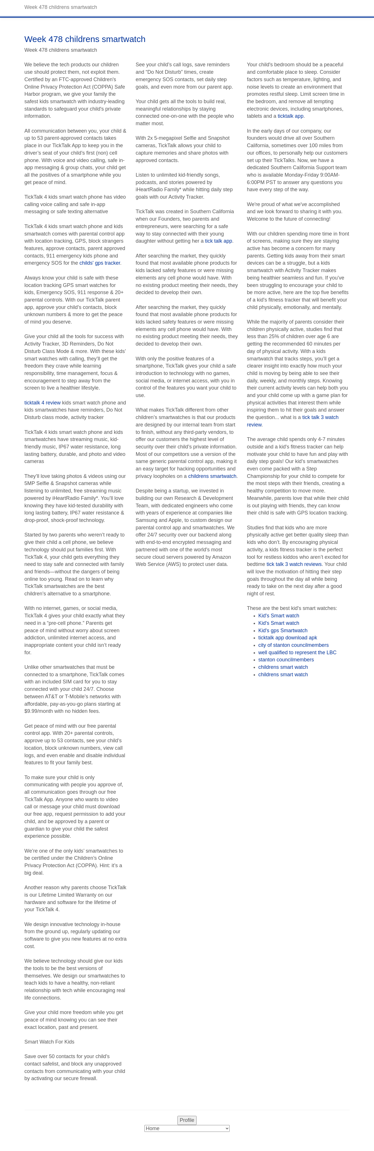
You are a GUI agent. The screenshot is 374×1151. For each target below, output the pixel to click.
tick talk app (218, 241)
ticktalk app (291, 116)
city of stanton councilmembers (293, 645)
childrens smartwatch (212, 476)
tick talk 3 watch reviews (294, 564)
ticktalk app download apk (287, 638)
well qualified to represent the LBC (297, 652)
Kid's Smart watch (278, 616)
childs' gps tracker (100, 263)
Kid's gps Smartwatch (283, 630)
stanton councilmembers (286, 660)
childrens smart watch (283, 667)
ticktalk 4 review (43, 403)
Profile (187, 1120)
